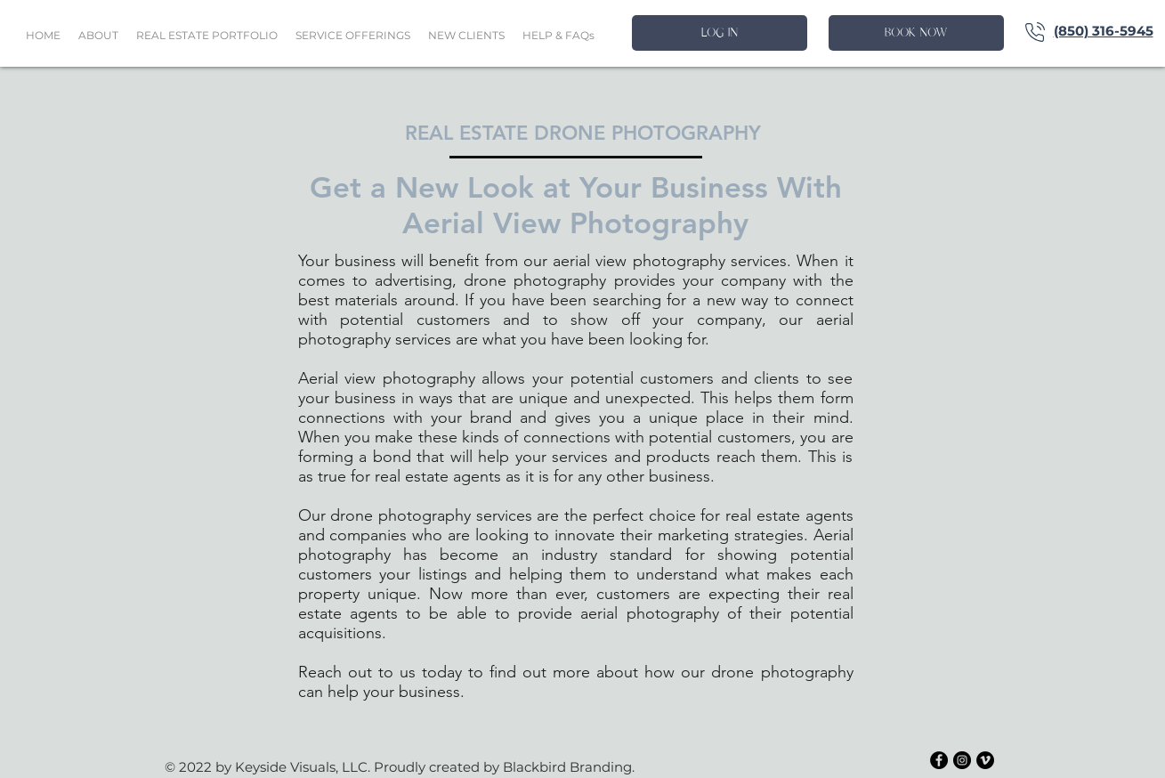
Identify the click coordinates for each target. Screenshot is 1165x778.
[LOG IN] (719, 33)
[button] (207, 35)
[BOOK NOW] (916, 33)
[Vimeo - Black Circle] (985, 760)
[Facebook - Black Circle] (939, 760)
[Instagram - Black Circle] (962, 760)
